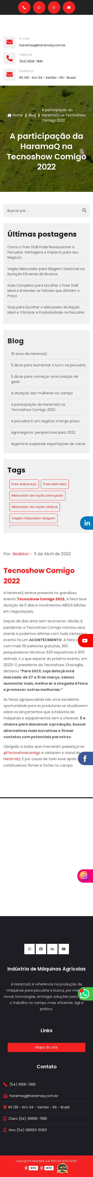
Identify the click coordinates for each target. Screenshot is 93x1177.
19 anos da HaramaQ (29, 353)
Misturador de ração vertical (35, 506)
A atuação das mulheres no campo (42, 393)
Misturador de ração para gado (37, 495)
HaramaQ (11, 758)
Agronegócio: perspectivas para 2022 (43, 432)
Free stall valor (54, 484)
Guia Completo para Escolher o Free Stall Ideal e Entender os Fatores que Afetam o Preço (43, 290)
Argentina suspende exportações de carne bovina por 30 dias (48, 446)
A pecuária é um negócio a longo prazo (45, 421)
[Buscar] (84, 210)
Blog (32, 115)
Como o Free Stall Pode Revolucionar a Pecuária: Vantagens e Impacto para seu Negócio (42, 252)
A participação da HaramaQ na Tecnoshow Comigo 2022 (38, 407)
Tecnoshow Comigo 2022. (41, 599)
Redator (21, 554)
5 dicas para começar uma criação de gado (44, 379)
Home (17, 115)
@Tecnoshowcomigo (21, 752)
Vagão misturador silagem (33, 518)
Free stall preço (24, 484)
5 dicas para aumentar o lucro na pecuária (48, 365)
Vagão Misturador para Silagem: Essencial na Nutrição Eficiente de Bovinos (46, 271)
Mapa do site (46, 1047)
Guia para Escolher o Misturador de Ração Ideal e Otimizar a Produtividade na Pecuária (45, 310)
